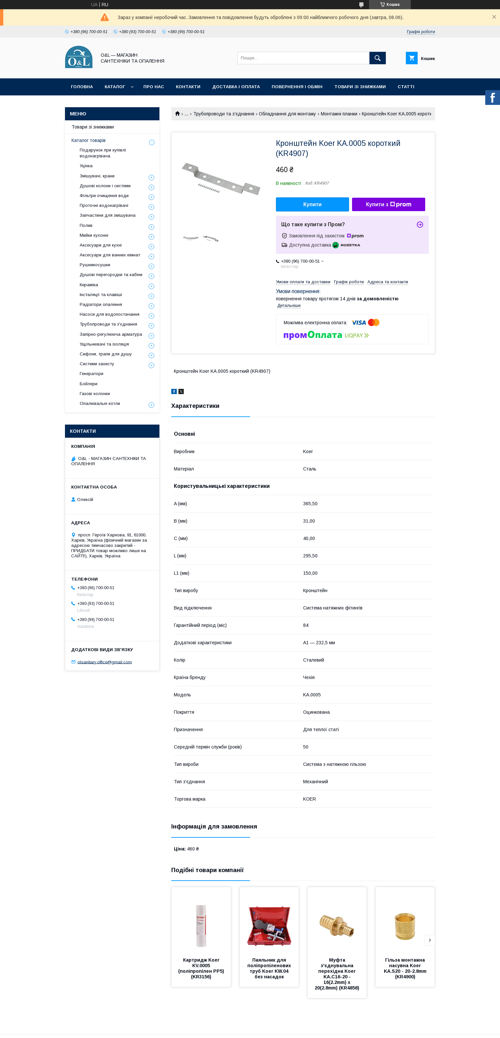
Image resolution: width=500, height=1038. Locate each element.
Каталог (115, 86)
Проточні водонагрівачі (104, 205)
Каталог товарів (89, 140)
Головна (82, 86)
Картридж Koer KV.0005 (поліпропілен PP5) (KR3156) (201, 968)
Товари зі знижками (360, 86)
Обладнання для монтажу (287, 113)
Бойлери (88, 383)
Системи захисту (97, 363)
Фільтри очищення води (104, 195)
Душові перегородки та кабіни (111, 274)
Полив (86, 225)
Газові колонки (95, 393)
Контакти (188, 86)
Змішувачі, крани (97, 175)
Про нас (153, 86)
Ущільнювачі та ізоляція (104, 344)
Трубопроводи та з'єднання (223, 113)
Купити (312, 204)
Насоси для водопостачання (109, 314)
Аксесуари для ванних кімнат (110, 254)
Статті (406, 86)
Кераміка (89, 284)
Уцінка (86, 165)
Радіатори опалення (101, 304)
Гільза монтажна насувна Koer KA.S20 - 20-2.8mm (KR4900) (406, 968)
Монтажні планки (339, 113)
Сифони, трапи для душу (106, 353)
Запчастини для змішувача (107, 215)
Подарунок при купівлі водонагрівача (103, 153)
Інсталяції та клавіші (101, 294)
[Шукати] (377, 58)
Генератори (91, 373)
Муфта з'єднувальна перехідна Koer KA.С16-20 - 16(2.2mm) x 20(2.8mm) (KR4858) (337, 973)
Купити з (388, 205)
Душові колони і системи (105, 185)
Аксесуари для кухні (101, 245)
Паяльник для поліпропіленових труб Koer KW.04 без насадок (269, 968)
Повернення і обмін (297, 86)
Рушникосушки (95, 264)
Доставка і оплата (236, 86)
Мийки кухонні (94, 235)
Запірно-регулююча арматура (111, 334)
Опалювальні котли (100, 403)
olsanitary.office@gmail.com (104, 661)
